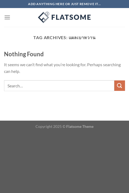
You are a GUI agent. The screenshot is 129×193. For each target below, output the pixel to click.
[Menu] (7, 17)
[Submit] (119, 85)
